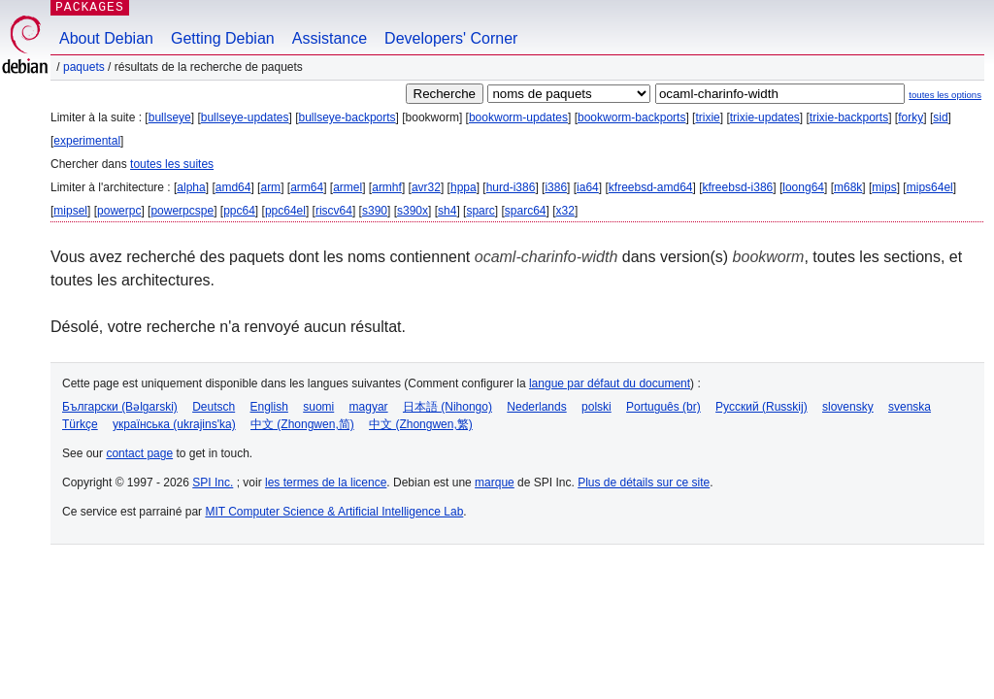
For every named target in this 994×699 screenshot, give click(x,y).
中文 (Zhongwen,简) (302, 424)
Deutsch (213, 407)
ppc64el (285, 210)
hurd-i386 (511, 187)
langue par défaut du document (609, 383)
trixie (707, 117)
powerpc (119, 210)
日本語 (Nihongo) (447, 407)
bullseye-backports (347, 117)
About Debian (106, 38)
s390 (374, 210)
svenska (909, 407)
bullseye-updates (245, 117)
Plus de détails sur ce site (644, 482)
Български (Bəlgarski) (120, 407)
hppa (463, 187)
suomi (318, 407)
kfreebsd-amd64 (651, 187)
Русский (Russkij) (761, 407)
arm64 (306, 187)
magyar (368, 407)
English (269, 407)
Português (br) (663, 407)
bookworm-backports (631, 117)
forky (910, 117)
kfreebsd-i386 (738, 187)
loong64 (803, 187)
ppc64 (239, 210)
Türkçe (80, 424)
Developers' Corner (450, 38)
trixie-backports (849, 117)
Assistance (329, 38)
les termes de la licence (325, 482)
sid (940, 117)
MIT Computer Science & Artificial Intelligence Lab (334, 511)
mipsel (70, 210)
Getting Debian (223, 38)
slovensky (848, 407)
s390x (412, 210)
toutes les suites (172, 164)
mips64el (930, 187)
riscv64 (333, 210)
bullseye (170, 117)
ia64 (588, 187)
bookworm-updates (518, 117)
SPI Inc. (212, 482)
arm (270, 187)
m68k (848, 187)
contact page (139, 453)
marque (494, 482)
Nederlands (536, 407)
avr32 (426, 187)
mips (884, 187)
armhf (387, 187)
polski (596, 407)
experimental (86, 141)
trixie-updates (765, 117)
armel (347, 187)
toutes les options (945, 94)
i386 (556, 187)
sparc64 (526, 210)
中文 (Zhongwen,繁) (421, 424)
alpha (191, 187)
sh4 (447, 210)
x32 (565, 210)
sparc (480, 210)
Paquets (84, 67)
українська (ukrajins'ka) (174, 424)
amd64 (233, 187)
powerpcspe (182, 210)
